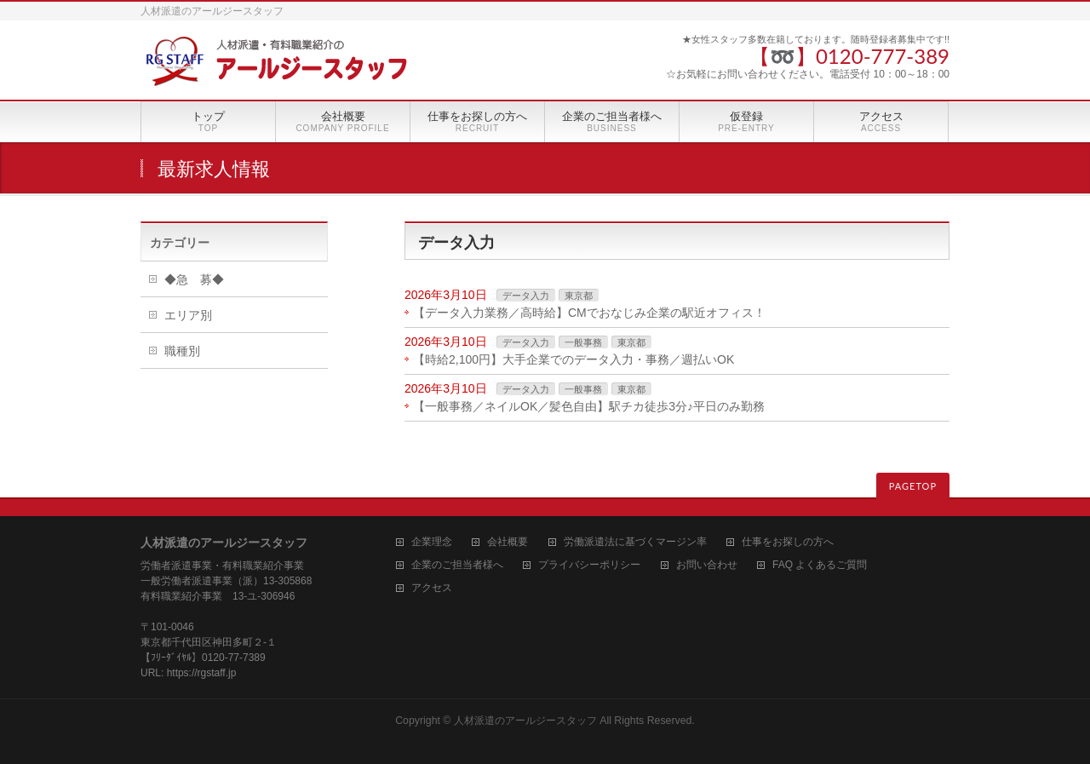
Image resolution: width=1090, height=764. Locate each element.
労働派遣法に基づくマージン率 (635, 542)
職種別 (182, 351)
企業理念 (431, 542)
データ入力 (525, 295)
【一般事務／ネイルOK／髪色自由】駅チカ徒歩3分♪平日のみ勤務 (589, 406)
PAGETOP (913, 485)
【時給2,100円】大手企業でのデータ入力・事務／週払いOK (573, 359)
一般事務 (583, 342)
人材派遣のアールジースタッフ (525, 721)
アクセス (431, 588)
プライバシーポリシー (589, 565)
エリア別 (188, 315)
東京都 (579, 295)
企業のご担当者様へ (457, 565)
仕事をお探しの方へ (788, 542)
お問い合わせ (706, 565)
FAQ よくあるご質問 (819, 565)
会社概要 (507, 542)
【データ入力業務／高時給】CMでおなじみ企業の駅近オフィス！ (589, 312)
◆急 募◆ (194, 279)
